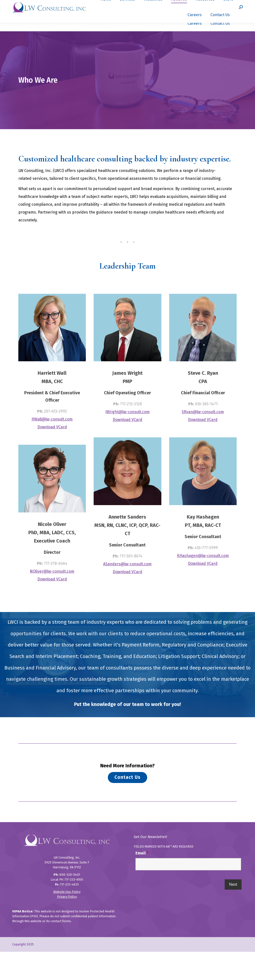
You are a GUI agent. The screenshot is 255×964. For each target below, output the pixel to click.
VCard (61, 439)
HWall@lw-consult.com (52, 431)
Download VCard (52, 591)
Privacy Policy (67, 909)
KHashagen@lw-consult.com (203, 568)
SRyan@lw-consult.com (203, 424)
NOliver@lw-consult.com (52, 583)
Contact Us (127, 789)
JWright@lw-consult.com (127, 424)
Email (141, 865)
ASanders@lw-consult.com (127, 576)
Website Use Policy (66, 904)
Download (46, 439)
